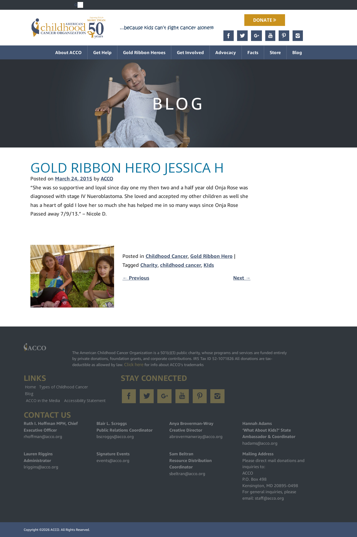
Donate (264, 20)
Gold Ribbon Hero (211, 256)
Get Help (102, 52)
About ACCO (68, 52)
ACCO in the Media (43, 400)
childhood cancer (180, 265)
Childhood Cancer (167, 256)
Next (241, 278)
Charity (149, 265)
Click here (133, 364)
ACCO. (55, 530)
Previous (135, 278)
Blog (297, 52)
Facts (252, 52)
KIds (209, 265)
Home (30, 387)
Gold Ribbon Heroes (144, 52)
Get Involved (190, 52)
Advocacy (225, 52)
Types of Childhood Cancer (63, 387)
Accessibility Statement (85, 400)
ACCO (107, 178)
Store (275, 52)
